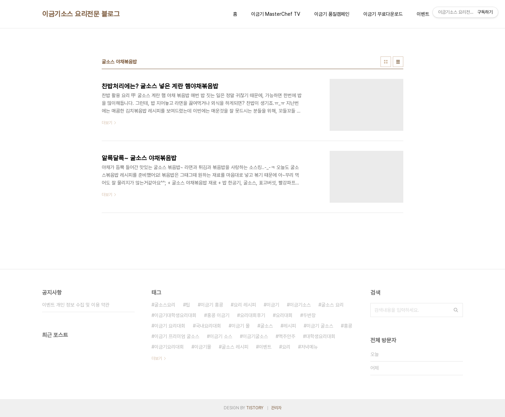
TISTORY (254, 407)
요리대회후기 (252, 315)
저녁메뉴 (309, 347)
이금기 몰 (240, 326)
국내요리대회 (208, 326)
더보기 (157, 358)
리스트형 (398, 61)
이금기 (273, 305)
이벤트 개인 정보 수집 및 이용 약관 (75, 305)
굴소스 (266, 326)
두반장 (309, 315)
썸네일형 (386, 61)
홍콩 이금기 (218, 315)
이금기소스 (300, 305)
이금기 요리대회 (169, 326)
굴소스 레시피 (235, 347)
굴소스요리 (164, 305)
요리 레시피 (245, 305)
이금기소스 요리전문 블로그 (81, 14)
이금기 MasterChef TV (275, 14)
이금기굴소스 (255, 336)
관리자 (276, 407)
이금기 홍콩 (212, 305)
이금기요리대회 (169, 347)
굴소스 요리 (332, 305)
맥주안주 (286, 336)
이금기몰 (202, 347)
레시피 (289, 326)
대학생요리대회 (320, 336)
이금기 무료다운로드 (383, 14)
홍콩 (348, 326)
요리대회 (284, 315)
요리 (286, 347)
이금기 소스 (221, 336)
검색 (456, 310)
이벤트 (423, 14)
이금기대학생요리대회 (175, 315)
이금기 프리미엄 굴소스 (176, 336)
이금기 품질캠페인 (331, 14)
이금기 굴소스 (320, 326)
